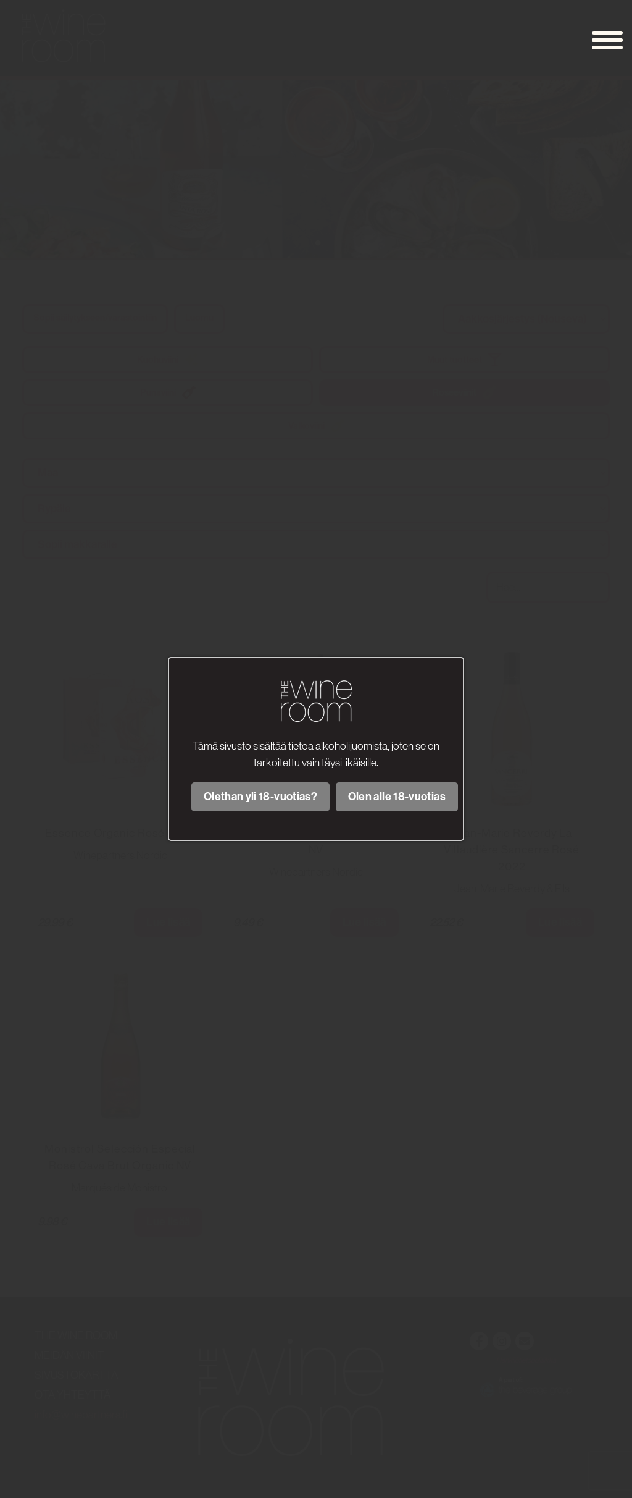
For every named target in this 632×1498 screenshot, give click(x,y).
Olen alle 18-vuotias (397, 796)
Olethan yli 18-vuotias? (260, 796)
